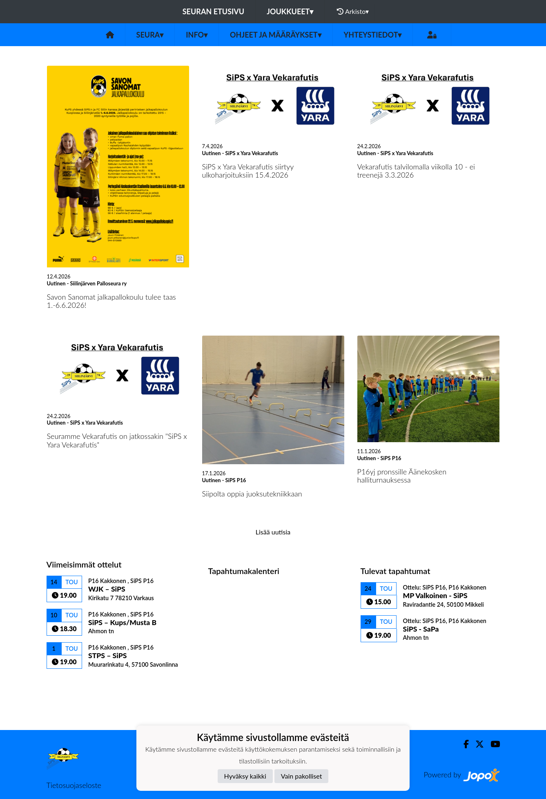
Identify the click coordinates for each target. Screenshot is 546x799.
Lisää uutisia (273, 532)
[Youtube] (492, 744)
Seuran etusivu (214, 11)
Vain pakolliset (301, 776)
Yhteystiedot (373, 34)
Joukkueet (290, 11)
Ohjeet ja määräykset (275, 34)
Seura (150, 34)
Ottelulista (67, 683)
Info (196, 34)
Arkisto (353, 11)
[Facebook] (463, 744)
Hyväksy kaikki (245, 776)
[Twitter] (476, 744)
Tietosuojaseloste (74, 785)
